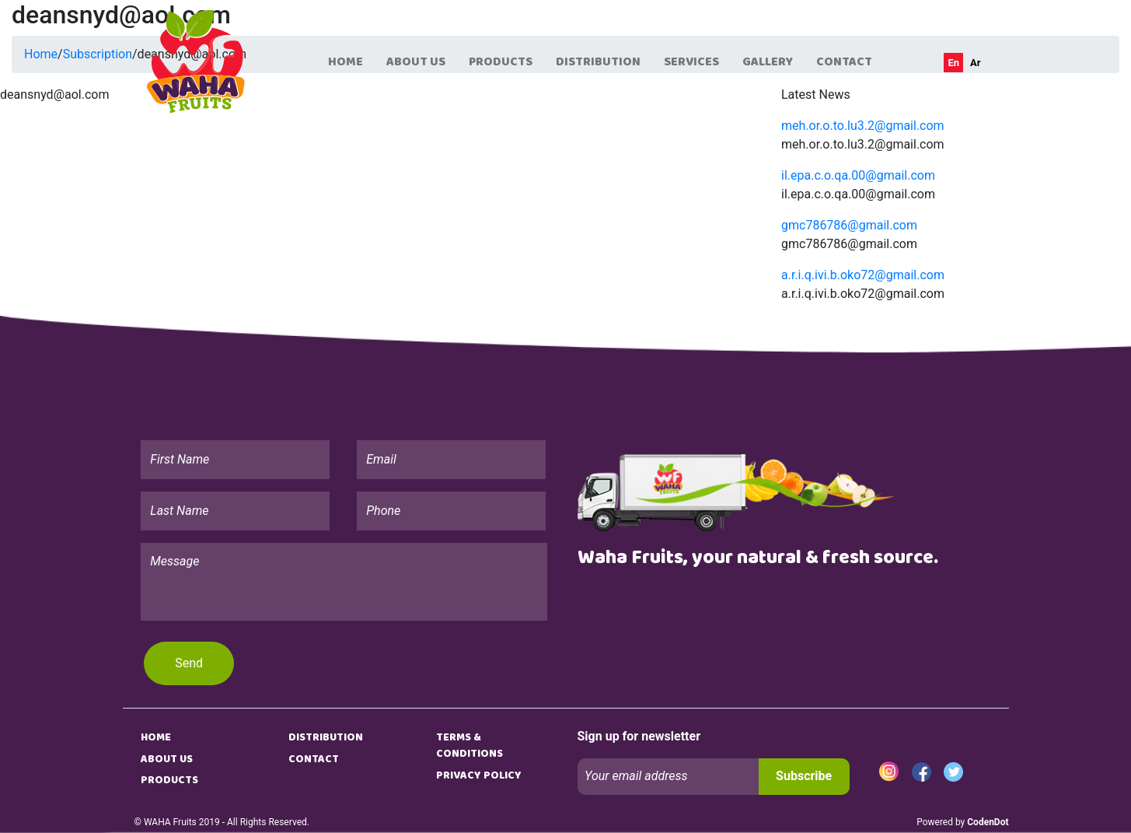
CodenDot (987, 822)
